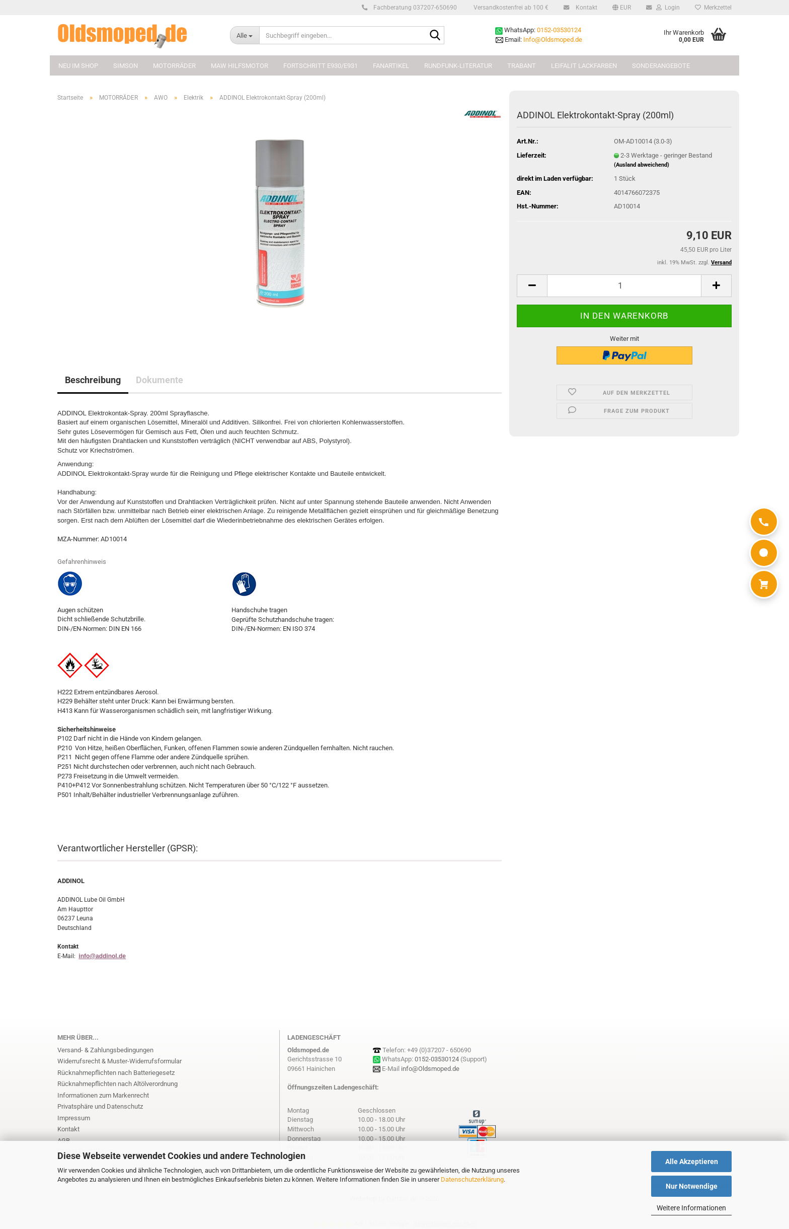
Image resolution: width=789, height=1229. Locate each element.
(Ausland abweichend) (641, 165)
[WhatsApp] (764, 553)
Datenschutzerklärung (472, 1179)
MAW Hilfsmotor (239, 65)
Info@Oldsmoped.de (552, 39)
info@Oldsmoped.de (430, 1068)
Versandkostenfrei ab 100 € (510, 7)
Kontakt (585, 7)
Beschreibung (93, 380)
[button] (622, 7)
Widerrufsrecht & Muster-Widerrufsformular (119, 1061)
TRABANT (521, 65)
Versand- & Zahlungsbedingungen (105, 1050)
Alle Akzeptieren (691, 1162)
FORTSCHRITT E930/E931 (320, 65)
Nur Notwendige (692, 1186)
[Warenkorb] (764, 584)
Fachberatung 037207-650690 (413, 7)
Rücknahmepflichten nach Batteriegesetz (116, 1072)
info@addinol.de (102, 956)
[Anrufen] (764, 522)
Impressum (73, 1118)
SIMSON (125, 65)
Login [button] (667, 7)
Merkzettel (713, 7)
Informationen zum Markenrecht (103, 1095)
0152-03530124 (559, 30)
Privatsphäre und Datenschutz (100, 1106)
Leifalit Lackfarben (584, 65)
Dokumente (159, 380)
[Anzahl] (624, 285)
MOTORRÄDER (174, 65)
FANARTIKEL (391, 65)
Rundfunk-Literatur (458, 65)
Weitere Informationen (691, 1208)
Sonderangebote (661, 65)
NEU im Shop (78, 65)
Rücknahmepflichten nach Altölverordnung (117, 1084)
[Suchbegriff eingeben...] (244, 35)
